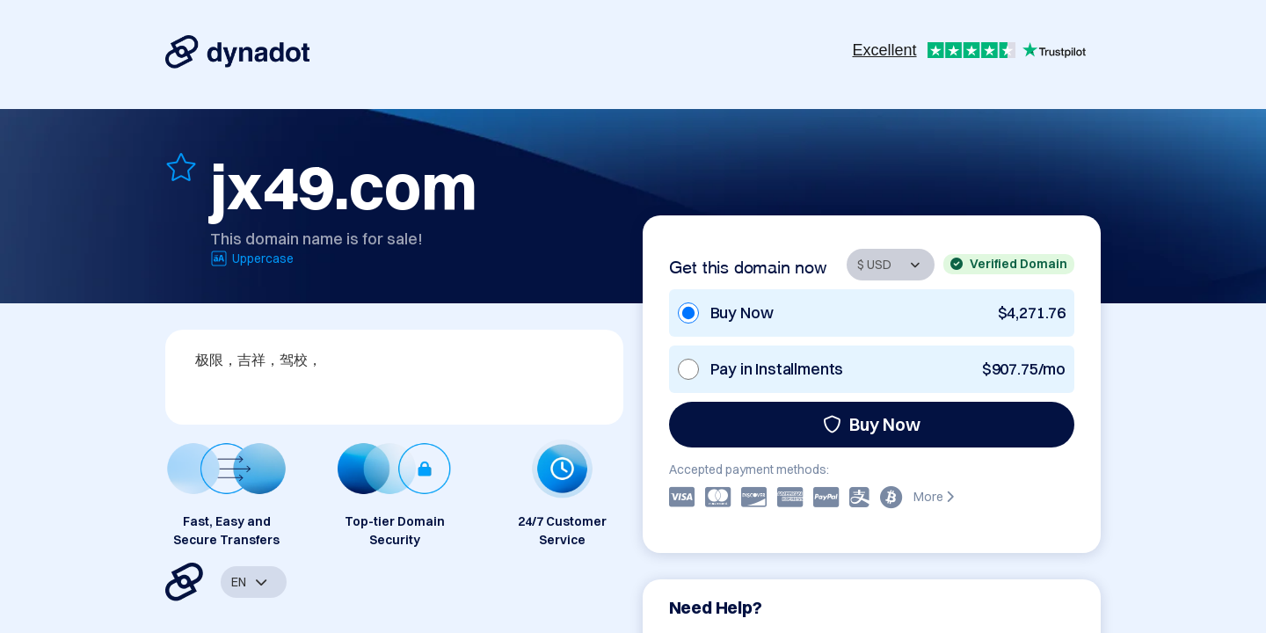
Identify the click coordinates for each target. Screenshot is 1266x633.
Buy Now (871, 424)
